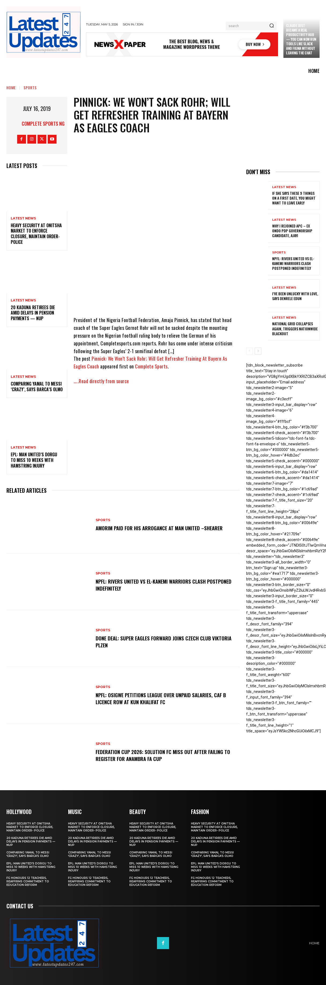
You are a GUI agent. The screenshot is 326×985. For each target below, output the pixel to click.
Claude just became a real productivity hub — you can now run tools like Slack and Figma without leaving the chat (301, 39)
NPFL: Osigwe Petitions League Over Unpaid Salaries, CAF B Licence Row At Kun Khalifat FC (164, 698)
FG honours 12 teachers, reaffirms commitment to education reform (27, 881)
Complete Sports (151, 366)
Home (11, 87)
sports (30, 87)
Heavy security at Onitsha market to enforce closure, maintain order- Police (36, 233)
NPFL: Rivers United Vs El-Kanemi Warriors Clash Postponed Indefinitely (166, 584)
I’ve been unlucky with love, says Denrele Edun (295, 296)
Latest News (23, 218)
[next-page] (258, 351)
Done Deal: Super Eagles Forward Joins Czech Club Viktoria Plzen (166, 641)
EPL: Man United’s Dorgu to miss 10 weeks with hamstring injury (34, 460)
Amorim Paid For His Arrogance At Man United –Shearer (162, 528)
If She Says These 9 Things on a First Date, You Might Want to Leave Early (294, 198)
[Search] (272, 26)
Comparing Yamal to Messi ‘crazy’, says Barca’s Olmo (37, 386)
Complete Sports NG (43, 123)
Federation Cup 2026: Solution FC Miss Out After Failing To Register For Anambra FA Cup (165, 755)
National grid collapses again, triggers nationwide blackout (295, 328)
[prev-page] (249, 351)
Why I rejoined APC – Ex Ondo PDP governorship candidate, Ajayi (292, 230)
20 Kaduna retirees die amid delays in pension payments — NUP (33, 313)
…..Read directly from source (101, 381)
